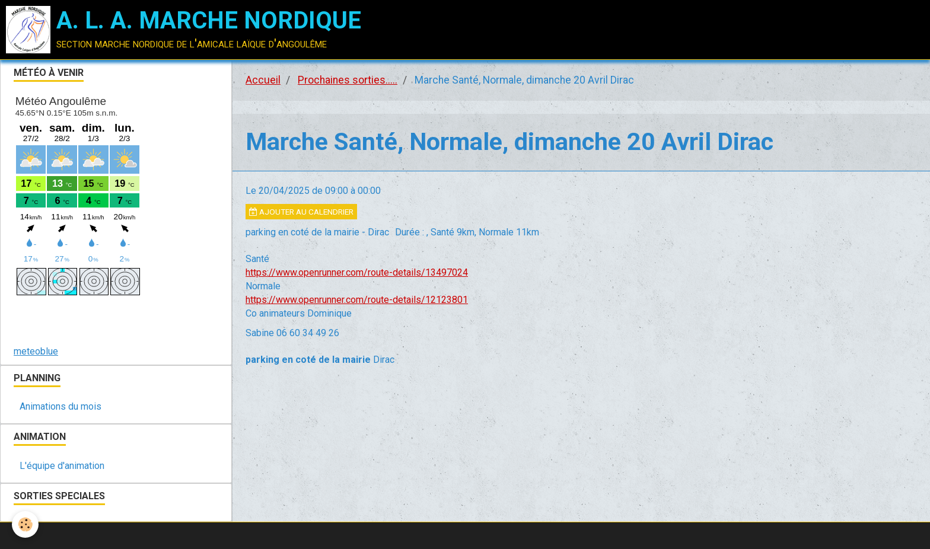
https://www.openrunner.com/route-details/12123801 (357, 299)
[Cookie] (25, 524)
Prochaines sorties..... (347, 80)
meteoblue (36, 351)
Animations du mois (60, 406)
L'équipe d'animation (62, 465)
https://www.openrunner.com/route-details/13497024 (357, 272)
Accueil (263, 80)
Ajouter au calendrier (301, 211)
